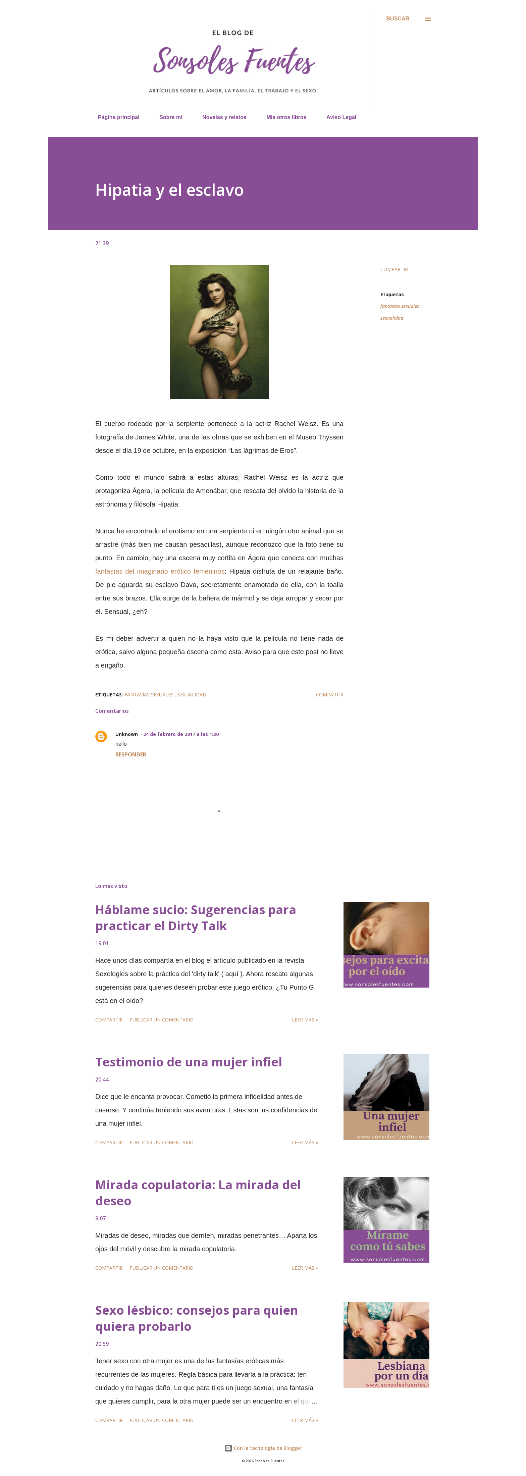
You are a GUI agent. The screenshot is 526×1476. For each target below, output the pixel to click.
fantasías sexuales (399, 306)
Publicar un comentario (161, 1019)
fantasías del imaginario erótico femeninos (160, 571)
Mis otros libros (282, 117)
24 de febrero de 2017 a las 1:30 (181, 734)
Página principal (115, 117)
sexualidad (391, 318)
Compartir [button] (394, 269)
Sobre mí (166, 117)
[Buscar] (397, 19)
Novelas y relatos (220, 117)
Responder (130, 754)
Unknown (126, 734)
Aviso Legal (337, 117)
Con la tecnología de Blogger (263, 1448)
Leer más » (305, 1019)
